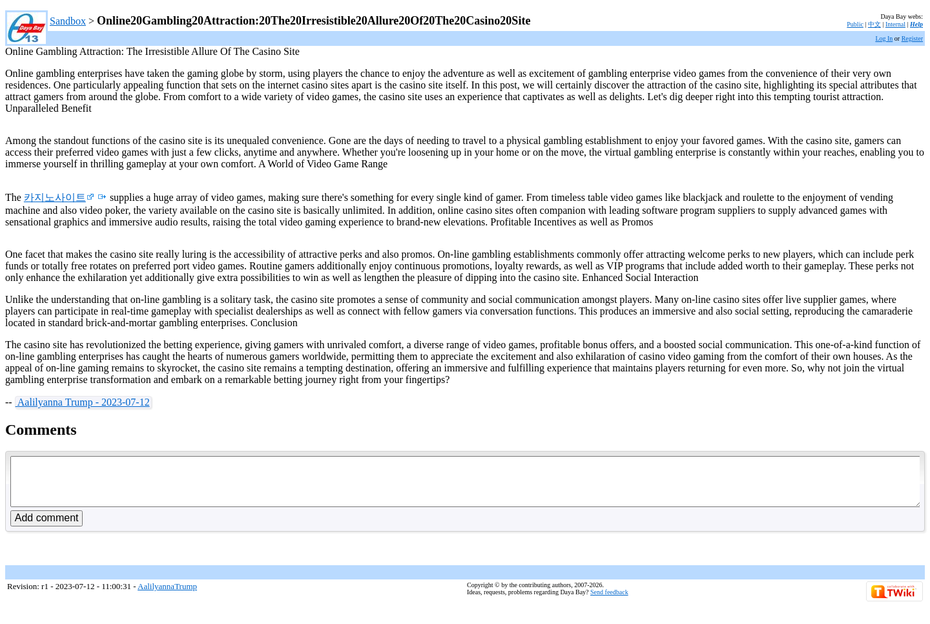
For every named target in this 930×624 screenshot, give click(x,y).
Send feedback (609, 601)
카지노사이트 (59, 197)
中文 (874, 24)
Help (916, 24)
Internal (895, 24)
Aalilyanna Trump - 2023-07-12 (83, 402)
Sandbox (68, 21)
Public (855, 24)
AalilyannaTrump (167, 596)
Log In (884, 38)
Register (912, 38)
